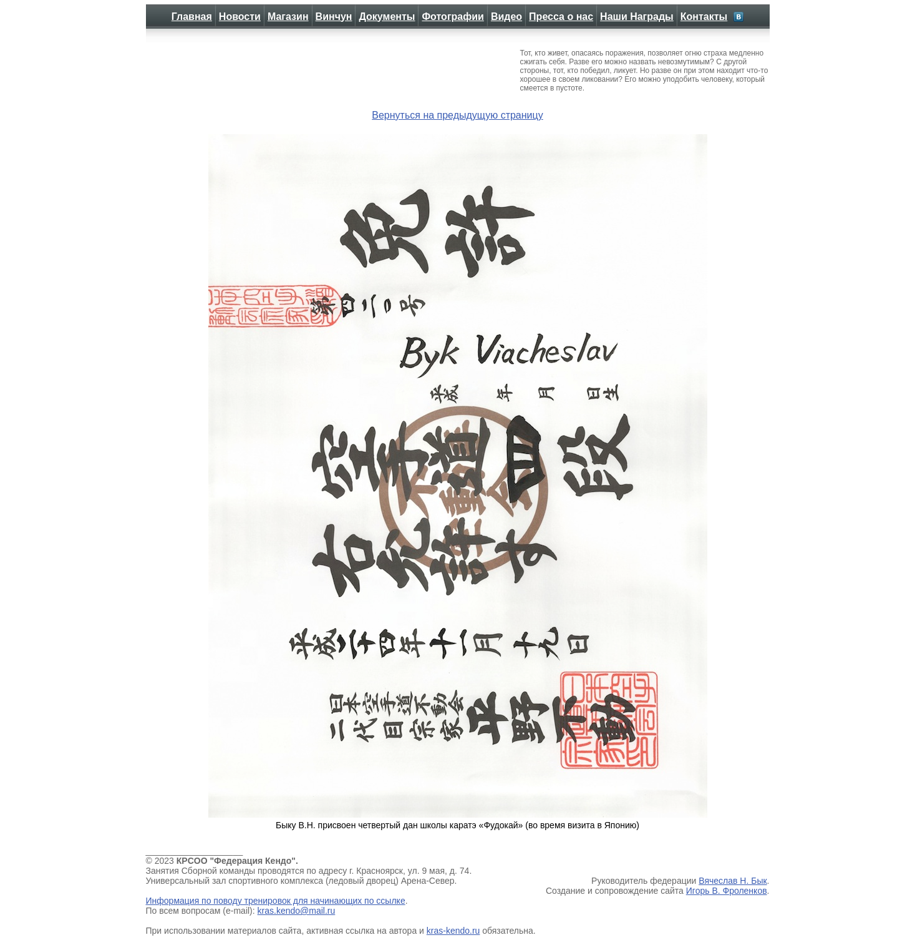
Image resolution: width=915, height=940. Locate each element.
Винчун (334, 16)
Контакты (703, 16)
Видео (506, 16)
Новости (240, 16)
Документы (387, 16)
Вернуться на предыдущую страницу (457, 115)
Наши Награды (637, 16)
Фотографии (452, 16)
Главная (192, 16)
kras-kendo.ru (453, 931)
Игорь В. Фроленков (726, 891)
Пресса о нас (561, 16)
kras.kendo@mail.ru (297, 911)
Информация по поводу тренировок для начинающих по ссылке (275, 901)
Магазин (288, 16)
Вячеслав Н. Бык (733, 881)
